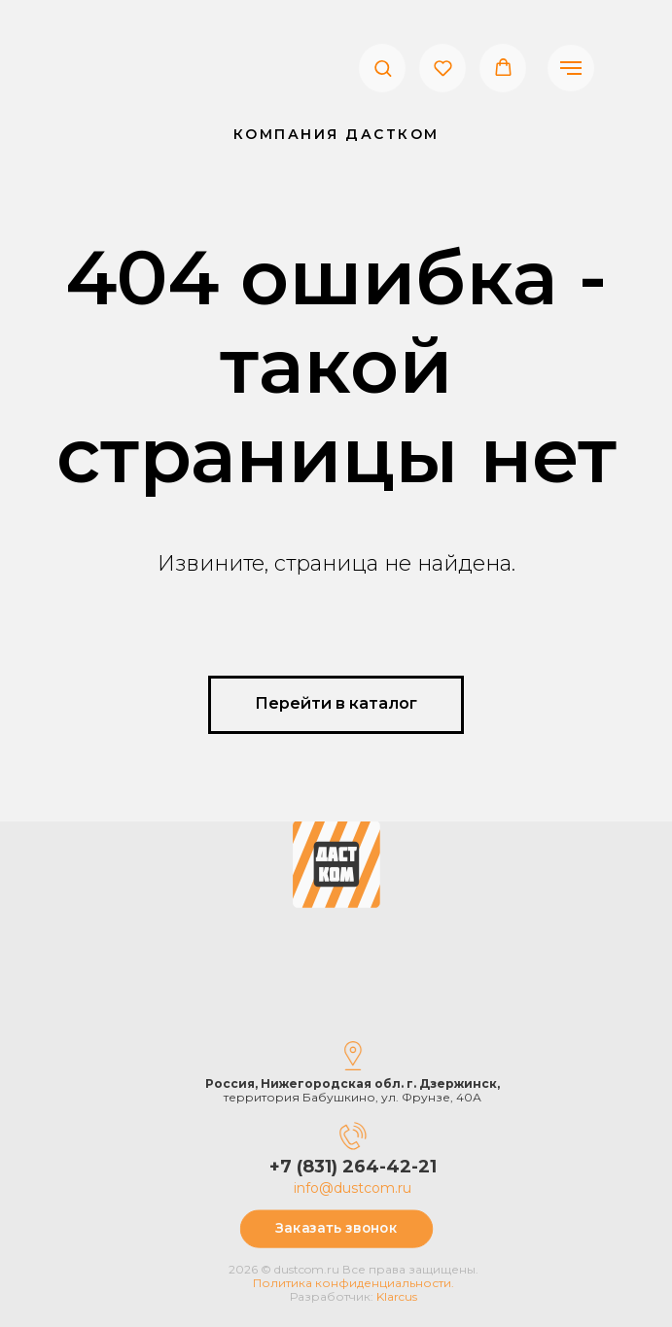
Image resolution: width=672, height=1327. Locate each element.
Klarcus (429, 1296)
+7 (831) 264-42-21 (386, 1166)
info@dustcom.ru (385, 1188)
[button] (382, 67)
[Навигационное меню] (571, 68)
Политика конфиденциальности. (386, 1282)
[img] (336, 830)
